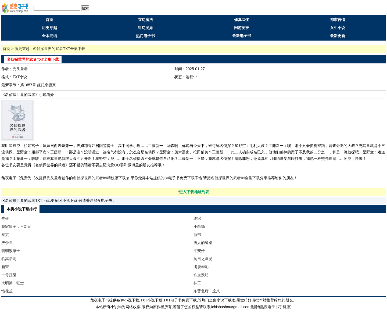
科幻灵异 (145, 28)
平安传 (199, 251)
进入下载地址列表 (194, 192)
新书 (197, 234)
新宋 (5, 267)
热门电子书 (145, 36)
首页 (49, 19)
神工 (197, 283)
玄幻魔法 (145, 19)
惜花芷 (7, 291)
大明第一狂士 (12, 283)
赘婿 (5, 218)
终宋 (197, 218)
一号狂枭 (8, 275)
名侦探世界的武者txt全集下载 (235, 178)
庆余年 (7, 242)
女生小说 (337, 28)
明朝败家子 (10, 251)
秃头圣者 (20, 69)
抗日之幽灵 (203, 259)
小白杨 (199, 226)
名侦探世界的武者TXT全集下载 (59, 48)
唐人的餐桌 (203, 242)
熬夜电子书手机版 (275, 307)
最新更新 (337, 36)
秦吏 (5, 234)
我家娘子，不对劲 (16, 226)
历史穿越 (49, 28)
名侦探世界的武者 (88, 178)
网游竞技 (241, 28)
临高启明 (8, 259)
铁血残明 (201, 275)
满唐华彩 (201, 267)
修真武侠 (241, 19)
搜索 (85, 8)
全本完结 (49, 36)
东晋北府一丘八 (207, 291)
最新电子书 (241, 36)
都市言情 (337, 19)
